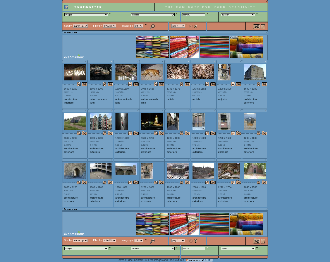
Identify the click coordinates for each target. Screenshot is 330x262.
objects (222, 99)
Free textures (176, 260)
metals (170, 99)
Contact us (140, 260)
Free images (155, 260)
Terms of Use (125, 260)
